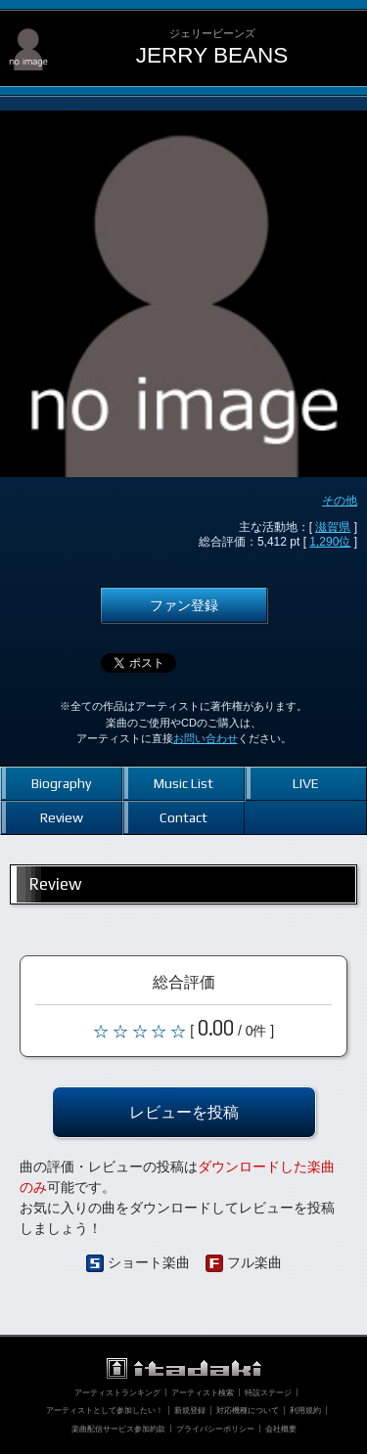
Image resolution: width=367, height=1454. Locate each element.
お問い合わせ (205, 738)
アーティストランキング (117, 1392)
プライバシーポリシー (215, 1428)
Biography (61, 783)
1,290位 (329, 542)
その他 (339, 500)
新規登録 (190, 1410)
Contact (183, 817)
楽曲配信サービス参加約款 (118, 1428)
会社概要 (281, 1428)
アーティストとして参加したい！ (104, 1410)
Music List (183, 783)
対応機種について (247, 1410)
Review (61, 817)
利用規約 (305, 1410)
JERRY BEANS (212, 55)
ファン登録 (184, 605)
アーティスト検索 (202, 1392)
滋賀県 (332, 527)
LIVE (306, 783)
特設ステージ (268, 1392)
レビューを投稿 (184, 1112)
